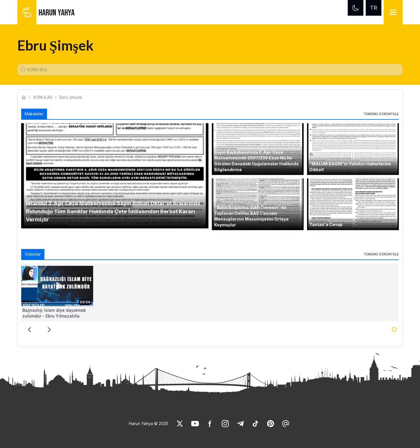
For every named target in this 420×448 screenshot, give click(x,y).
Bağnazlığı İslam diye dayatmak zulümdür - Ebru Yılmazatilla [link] (54, 313)
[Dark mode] (355, 8)
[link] (381, 114)
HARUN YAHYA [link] (57, 13)
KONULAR (42, 97)
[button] (114, 175)
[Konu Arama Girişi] (212, 70)
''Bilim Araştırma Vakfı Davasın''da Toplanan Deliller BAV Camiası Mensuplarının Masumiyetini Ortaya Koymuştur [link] (251, 216)
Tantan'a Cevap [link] (326, 224)
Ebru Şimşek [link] (70, 97)
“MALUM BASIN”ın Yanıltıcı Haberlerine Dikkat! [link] (350, 166)
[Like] (180, 423)
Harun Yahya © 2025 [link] (148, 423)
